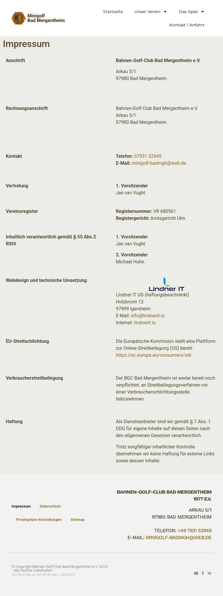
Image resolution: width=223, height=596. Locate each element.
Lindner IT (67, 575)
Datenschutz (50, 506)
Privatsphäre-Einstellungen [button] (39, 519)
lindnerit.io (145, 322)
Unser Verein (150, 12)
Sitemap (77, 519)
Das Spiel (192, 12)
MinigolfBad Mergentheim (46, 18)
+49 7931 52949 (194, 530)
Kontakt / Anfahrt (187, 25)
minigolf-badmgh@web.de (159, 163)
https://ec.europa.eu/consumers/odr (153, 355)
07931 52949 (147, 156)
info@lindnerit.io (148, 315)
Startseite (113, 11)
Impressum (21, 506)
